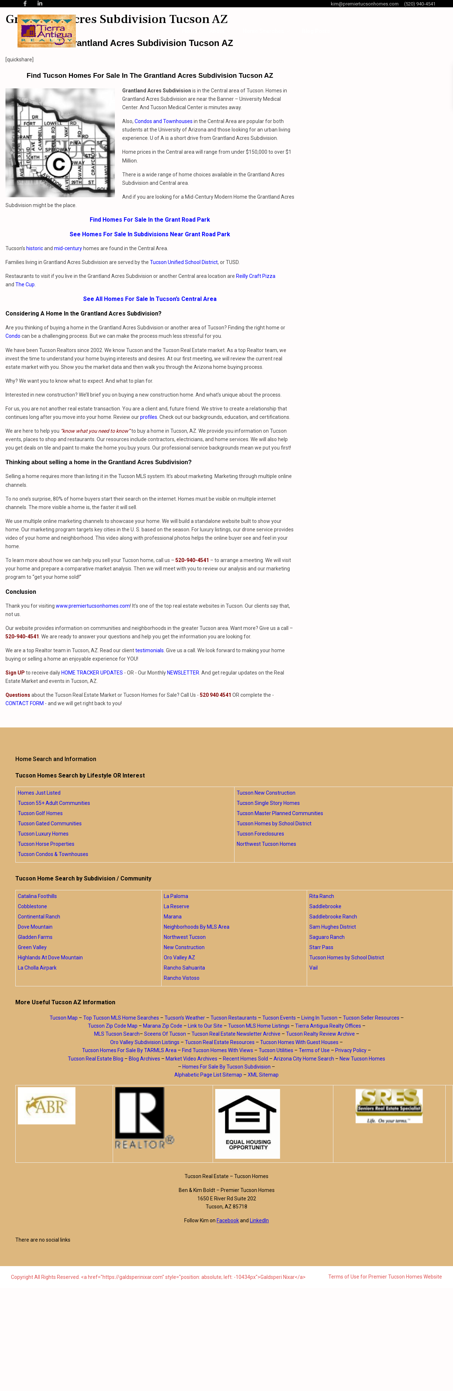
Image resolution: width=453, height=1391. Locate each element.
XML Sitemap (263, 1075)
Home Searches (263, 31)
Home (189, 31)
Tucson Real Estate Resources (220, 1042)
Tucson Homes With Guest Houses (299, 1042)
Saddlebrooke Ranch (333, 917)
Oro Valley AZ (179, 957)
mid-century (68, 248)
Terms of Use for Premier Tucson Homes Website (385, 1277)
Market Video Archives (191, 1059)
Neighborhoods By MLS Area (196, 927)
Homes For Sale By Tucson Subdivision (226, 1067)
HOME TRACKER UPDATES (92, 673)
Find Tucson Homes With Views (217, 1050)
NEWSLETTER (183, 673)
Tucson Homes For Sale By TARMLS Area (129, 1050)
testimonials (149, 650)
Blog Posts (316, 31)
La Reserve (176, 906)
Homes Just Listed (39, 793)
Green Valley (32, 947)
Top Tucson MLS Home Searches (121, 1018)
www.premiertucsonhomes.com (93, 606)
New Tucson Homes (362, 1059)
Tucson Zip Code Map (113, 1026)
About (217, 31)
